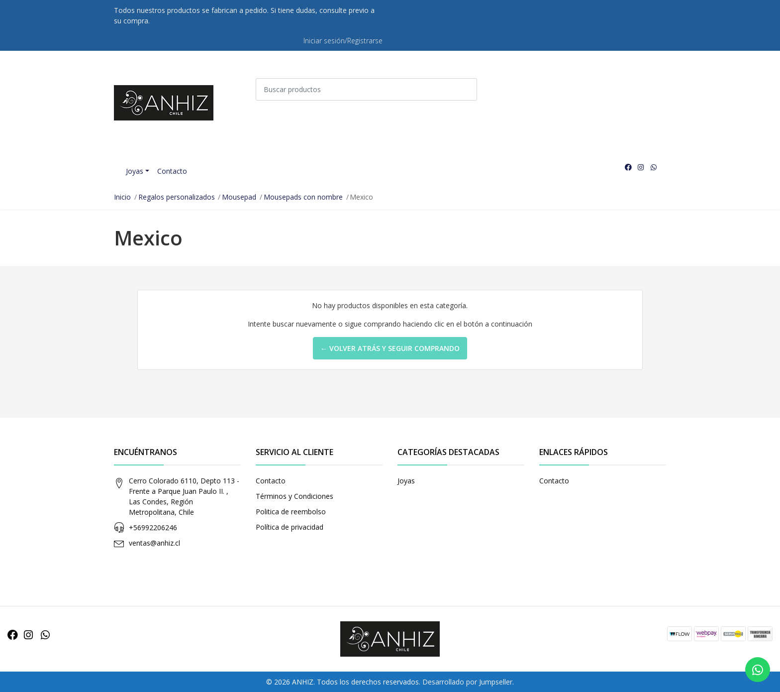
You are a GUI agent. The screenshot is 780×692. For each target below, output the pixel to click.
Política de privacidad (289, 527)
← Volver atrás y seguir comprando (390, 348)
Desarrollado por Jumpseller (467, 682)
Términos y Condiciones (294, 496)
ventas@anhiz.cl (154, 543)
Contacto (172, 171)
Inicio (122, 197)
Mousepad (239, 197)
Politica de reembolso (291, 511)
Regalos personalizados (176, 197)
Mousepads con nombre (303, 197)
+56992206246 (153, 527)
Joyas (134, 171)
